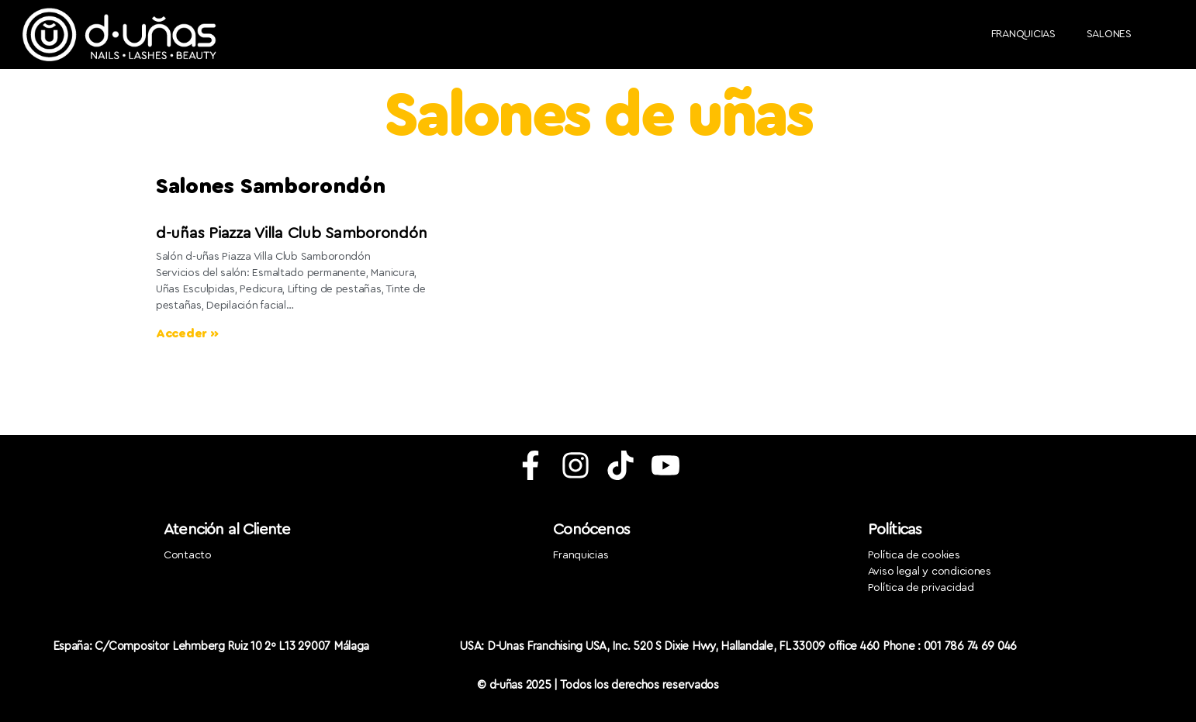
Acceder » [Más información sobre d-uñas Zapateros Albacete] (187, 333)
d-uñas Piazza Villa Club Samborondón (291, 233)
